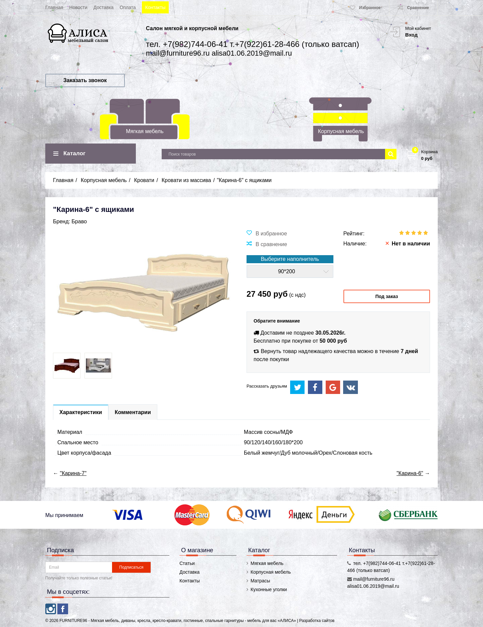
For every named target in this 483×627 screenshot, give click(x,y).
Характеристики (80, 412)
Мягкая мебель (145, 131)
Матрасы (260, 580)
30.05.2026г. (330, 333)
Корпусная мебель (341, 131)
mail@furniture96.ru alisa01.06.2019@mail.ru (219, 53)
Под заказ (386, 296)
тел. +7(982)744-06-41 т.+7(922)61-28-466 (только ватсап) (252, 44)
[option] (67, 366)
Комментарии (133, 412)
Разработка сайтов (316, 620)
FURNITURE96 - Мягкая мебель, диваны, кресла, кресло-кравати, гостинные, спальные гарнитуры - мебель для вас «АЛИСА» (178, 620)
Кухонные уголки (269, 589)
